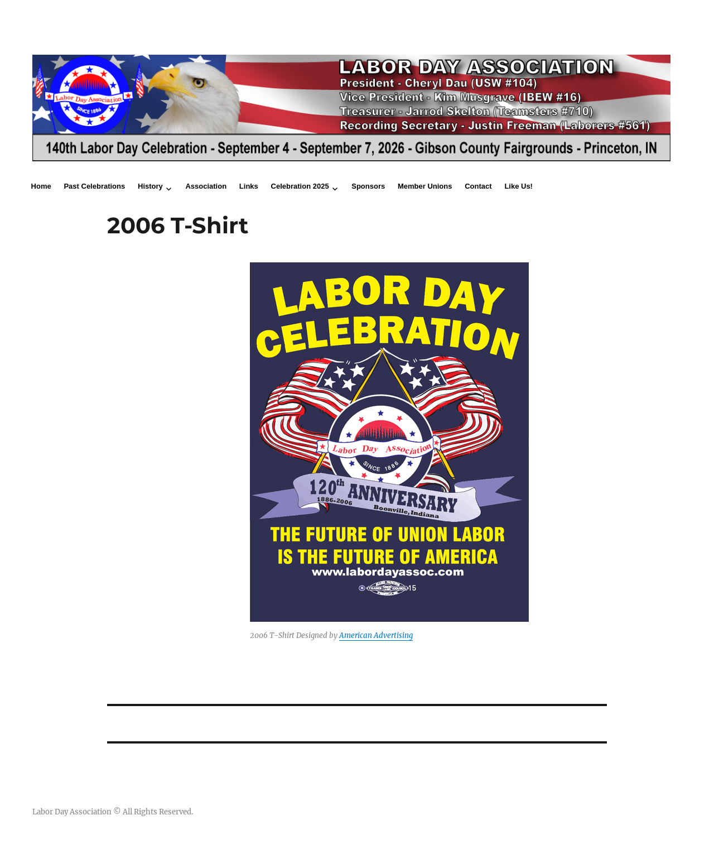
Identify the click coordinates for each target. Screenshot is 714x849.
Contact (478, 186)
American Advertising (376, 635)
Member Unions (425, 186)
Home (41, 186)
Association (205, 186)
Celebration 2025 (300, 186)
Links (248, 186)
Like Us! (518, 186)
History (150, 186)
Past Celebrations (94, 186)
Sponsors (368, 186)
